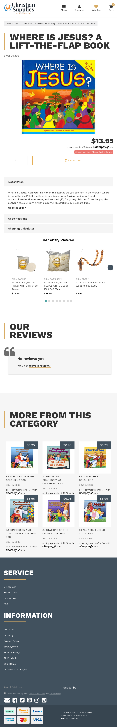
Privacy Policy (11, 641)
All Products (10, 658)
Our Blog (8, 635)
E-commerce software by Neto (74, 716)
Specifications (17, 218)
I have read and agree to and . (32, 693)
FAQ (6, 604)
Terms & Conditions (37, 694)
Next (110, 132)
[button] (16, 251)
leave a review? (40, 365)
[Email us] (7, 700)
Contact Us (10, 598)
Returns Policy (12, 652)
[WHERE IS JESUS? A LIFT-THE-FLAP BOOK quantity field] (16, 160)
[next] (110, 267)
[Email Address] (31, 687)
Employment (11, 646)
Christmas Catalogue (15, 669)
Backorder (73, 160)
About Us (9, 629)
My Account (10, 587)
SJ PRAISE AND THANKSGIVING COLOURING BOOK (53, 480)
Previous (106, 132)
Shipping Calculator (21, 228)
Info (111, 147)
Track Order (10, 592)
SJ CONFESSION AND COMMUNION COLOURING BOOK (21, 533)
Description (16, 181)
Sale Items (10, 664)
